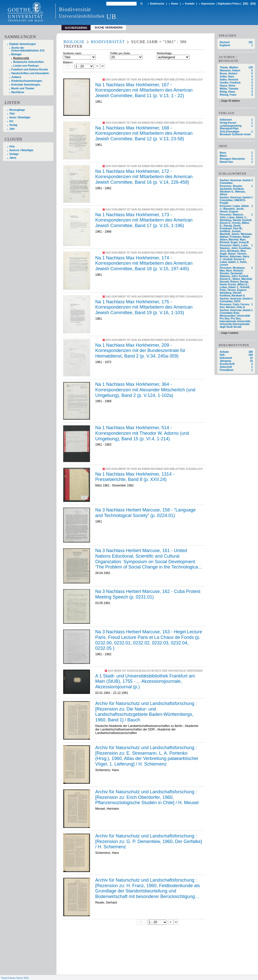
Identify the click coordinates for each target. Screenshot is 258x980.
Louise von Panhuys (26, 65)
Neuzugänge (17, 109)
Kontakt (189, 3)
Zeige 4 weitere (229, 333)
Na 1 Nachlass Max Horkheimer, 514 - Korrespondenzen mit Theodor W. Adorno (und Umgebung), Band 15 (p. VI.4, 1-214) (142, 433)
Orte (12, 146)
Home (174, 3)
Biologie (16, 54)
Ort (11, 121)
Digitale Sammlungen (22, 44)
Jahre (12, 157)
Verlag (13, 125)
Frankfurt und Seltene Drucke (29, 69)
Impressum (208, 3)
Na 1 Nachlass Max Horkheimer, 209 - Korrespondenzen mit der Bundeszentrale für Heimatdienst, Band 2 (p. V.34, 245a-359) (140, 351)
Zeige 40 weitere (230, 100)
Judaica (16, 77)
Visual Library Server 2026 (14, 977)
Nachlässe (17, 92)
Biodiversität (21, 58)
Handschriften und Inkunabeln (30, 73)
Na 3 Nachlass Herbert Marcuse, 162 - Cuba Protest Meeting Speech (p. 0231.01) (147, 594)
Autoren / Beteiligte (21, 150)
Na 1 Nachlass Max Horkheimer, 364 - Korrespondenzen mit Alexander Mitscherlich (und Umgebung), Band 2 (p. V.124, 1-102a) (145, 390)
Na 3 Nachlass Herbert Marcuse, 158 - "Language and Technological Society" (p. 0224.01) (145, 512)
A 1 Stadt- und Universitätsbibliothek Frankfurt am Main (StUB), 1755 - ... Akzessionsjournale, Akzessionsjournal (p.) (145, 681)
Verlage (14, 154)
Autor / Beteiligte (19, 117)
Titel (12, 113)
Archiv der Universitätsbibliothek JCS (28, 49)
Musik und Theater (23, 88)
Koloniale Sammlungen (25, 84)
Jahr (12, 128)
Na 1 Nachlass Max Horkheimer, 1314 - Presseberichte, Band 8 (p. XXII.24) (134, 477)
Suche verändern (108, 27)
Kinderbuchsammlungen (26, 80)
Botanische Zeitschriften (28, 62)
